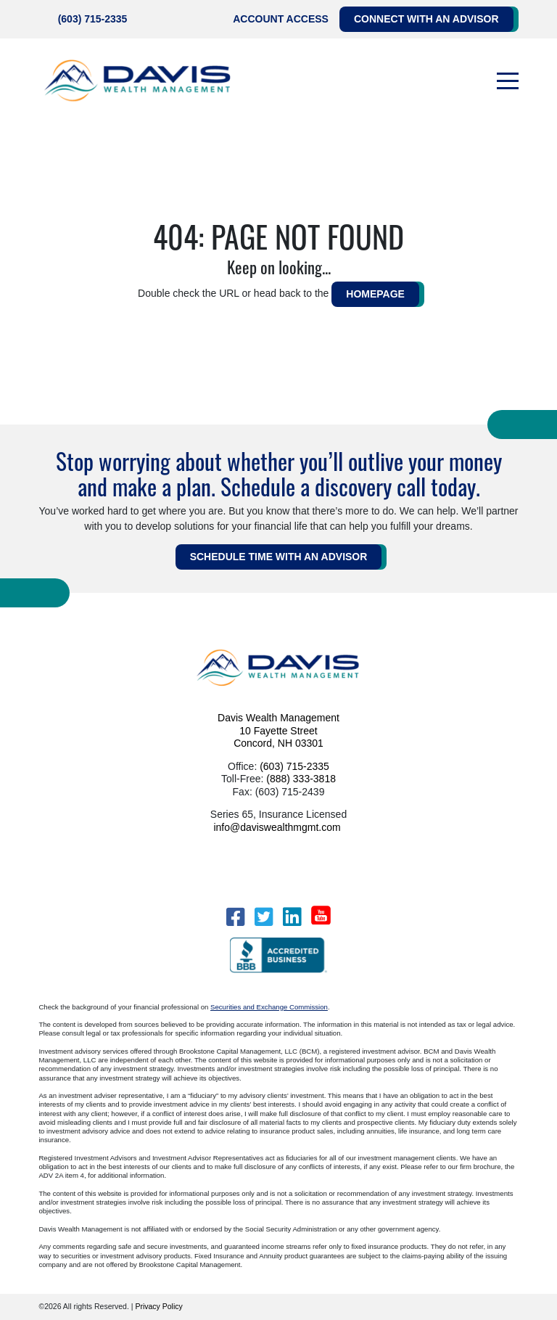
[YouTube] (321, 915)
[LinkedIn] (292, 916)
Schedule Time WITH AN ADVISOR (279, 556)
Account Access (281, 19)
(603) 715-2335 (93, 19)
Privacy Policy (158, 1306)
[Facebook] (235, 916)
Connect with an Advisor (426, 19)
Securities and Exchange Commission (269, 1007)
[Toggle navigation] (508, 81)
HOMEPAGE (375, 294)
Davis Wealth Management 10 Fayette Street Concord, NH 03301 (278, 730)
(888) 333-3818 (301, 778)
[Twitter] (264, 916)
